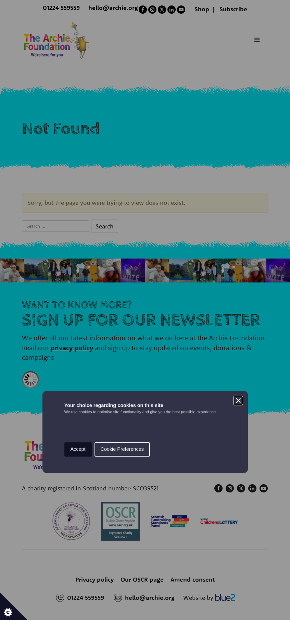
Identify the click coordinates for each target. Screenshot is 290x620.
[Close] (238, 279)
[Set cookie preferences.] (13, 606)
